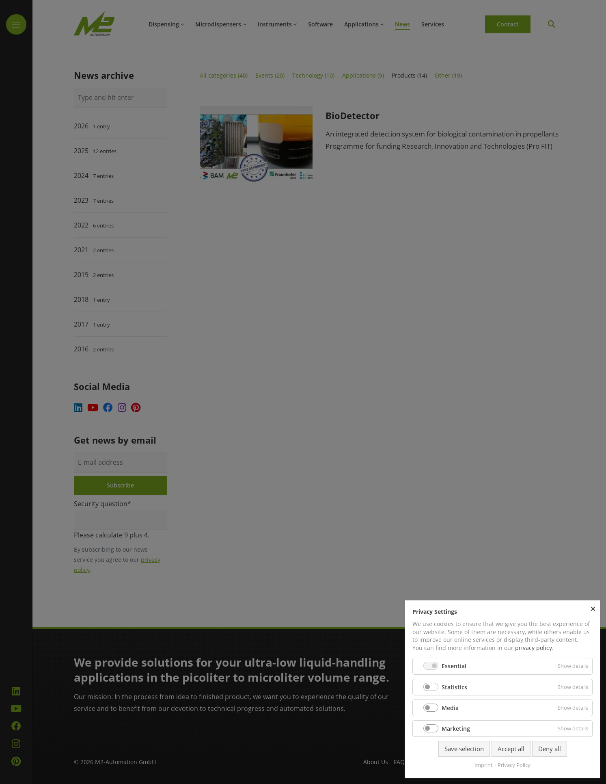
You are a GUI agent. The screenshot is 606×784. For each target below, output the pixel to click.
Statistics (454, 687)
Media (450, 708)
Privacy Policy (514, 765)
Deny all (549, 749)
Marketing (456, 728)
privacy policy (533, 648)
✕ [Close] (592, 608)
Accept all (511, 749)
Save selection (464, 749)
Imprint (483, 765)
